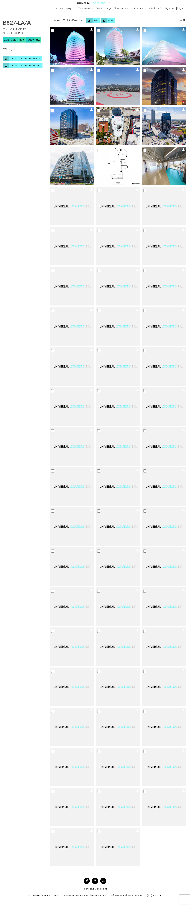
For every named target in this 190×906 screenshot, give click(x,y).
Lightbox (170, 8)
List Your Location (83, 8)
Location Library (62, 8)
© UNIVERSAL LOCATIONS (43, 895)
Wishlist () (156, 8)
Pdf (107, 20)
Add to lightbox (14, 40)
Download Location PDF (21, 58)
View (181, 20)
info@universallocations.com (126, 895)
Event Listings (103, 8)
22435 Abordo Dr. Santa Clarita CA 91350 (84, 895)
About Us (126, 8)
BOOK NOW (34, 40)
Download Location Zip (21, 65)
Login (180, 8)
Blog (116, 8)
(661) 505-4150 (154, 895)
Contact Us (140, 8)
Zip (91, 20)
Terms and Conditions (95, 888)
